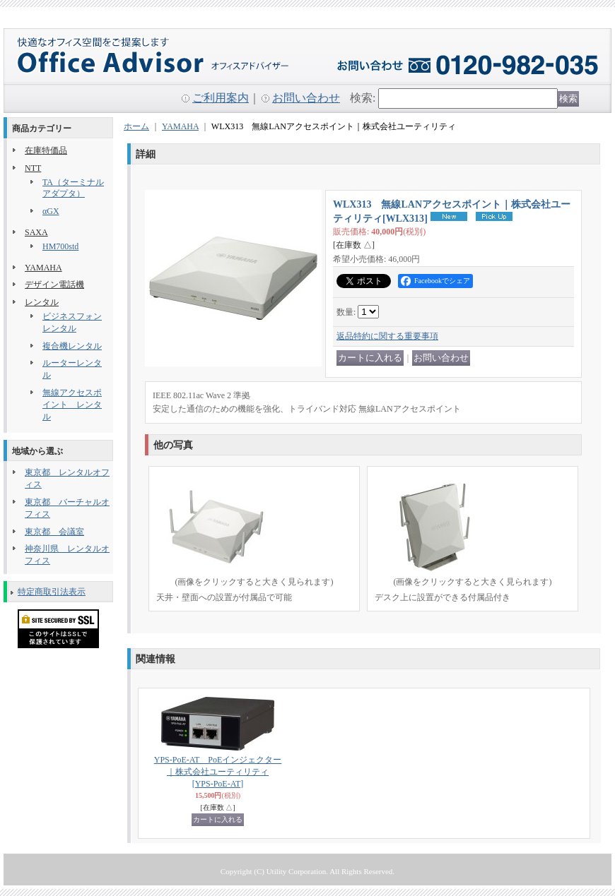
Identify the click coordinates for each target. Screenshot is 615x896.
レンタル (42, 302)
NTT (33, 168)
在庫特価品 (46, 150)
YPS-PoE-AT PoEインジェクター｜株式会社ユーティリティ (217, 772)
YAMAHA (43, 268)
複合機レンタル (72, 346)
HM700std (60, 246)
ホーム (136, 126)
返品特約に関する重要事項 (387, 336)
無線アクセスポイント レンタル (72, 405)
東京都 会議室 (54, 532)
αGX (50, 211)
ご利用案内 (220, 98)
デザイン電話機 (54, 284)
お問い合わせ (306, 98)
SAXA (36, 232)
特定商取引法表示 (52, 592)
